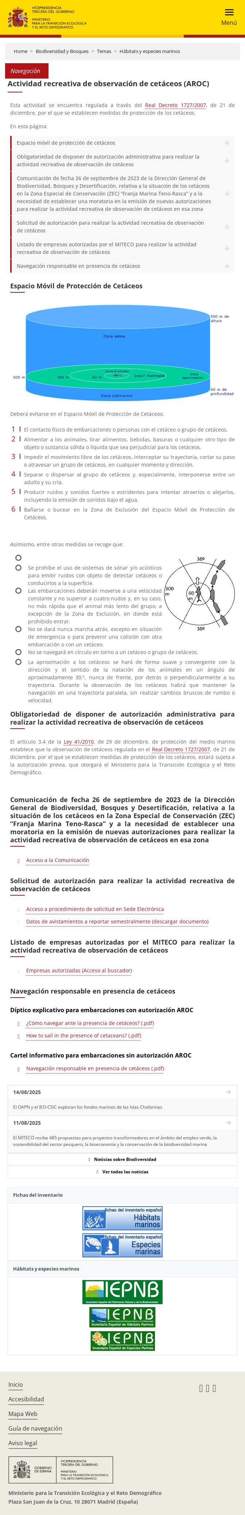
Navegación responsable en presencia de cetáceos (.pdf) (95, 1068)
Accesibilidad (26, 1399)
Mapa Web (23, 1414)
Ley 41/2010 (79, 741)
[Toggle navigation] (227, 17)
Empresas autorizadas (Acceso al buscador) (79, 970)
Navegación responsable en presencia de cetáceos (78, 265)
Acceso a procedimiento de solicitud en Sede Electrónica (95, 908)
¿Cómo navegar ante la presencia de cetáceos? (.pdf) (90, 1023)
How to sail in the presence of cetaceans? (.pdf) (83, 1035)
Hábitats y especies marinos (150, 51)
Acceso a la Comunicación (57, 860)
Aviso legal (22, 1443)
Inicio (15, 1385)
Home (20, 51)
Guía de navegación (35, 1428)
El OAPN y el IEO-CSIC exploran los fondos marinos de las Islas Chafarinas (87, 1107)
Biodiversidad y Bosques (62, 51)
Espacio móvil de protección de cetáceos (66, 142)
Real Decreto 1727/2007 (175, 105)
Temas (104, 51)
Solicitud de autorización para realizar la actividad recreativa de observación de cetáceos (110, 226)
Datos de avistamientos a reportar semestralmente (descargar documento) (117, 921)
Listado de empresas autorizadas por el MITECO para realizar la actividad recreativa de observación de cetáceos (107, 248)
